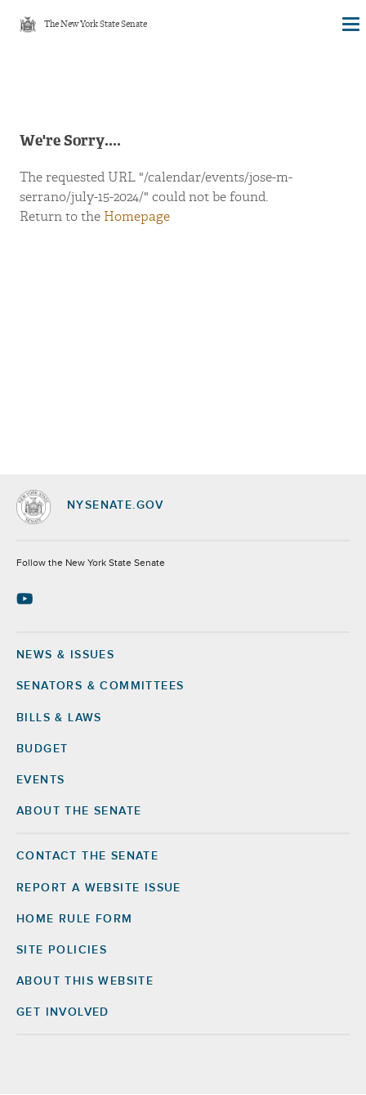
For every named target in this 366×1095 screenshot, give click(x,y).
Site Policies (61, 950)
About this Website (85, 981)
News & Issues (65, 655)
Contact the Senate (87, 856)
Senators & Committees (100, 686)
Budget (42, 749)
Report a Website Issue (98, 888)
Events (40, 780)
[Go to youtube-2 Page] (26, 598)
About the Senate (78, 811)
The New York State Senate (95, 24)
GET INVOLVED (62, 1012)
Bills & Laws (59, 718)
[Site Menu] (349, 24)
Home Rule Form (74, 919)
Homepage (137, 217)
